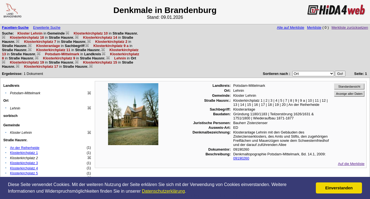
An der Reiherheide (24, 148)
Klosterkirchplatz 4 (24, 168)
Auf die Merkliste (351, 164)
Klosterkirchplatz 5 (24, 173)
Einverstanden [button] (339, 188)
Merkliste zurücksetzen (350, 27)
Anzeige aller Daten (349, 93)
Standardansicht (349, 86)
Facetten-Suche (15, 27)
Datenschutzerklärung (163, 191)
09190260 (241, 158)
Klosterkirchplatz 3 (24, 163)
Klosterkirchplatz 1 (24, 153)
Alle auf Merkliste (290, 27)
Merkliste (314, 27)
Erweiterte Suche (47, 27)
